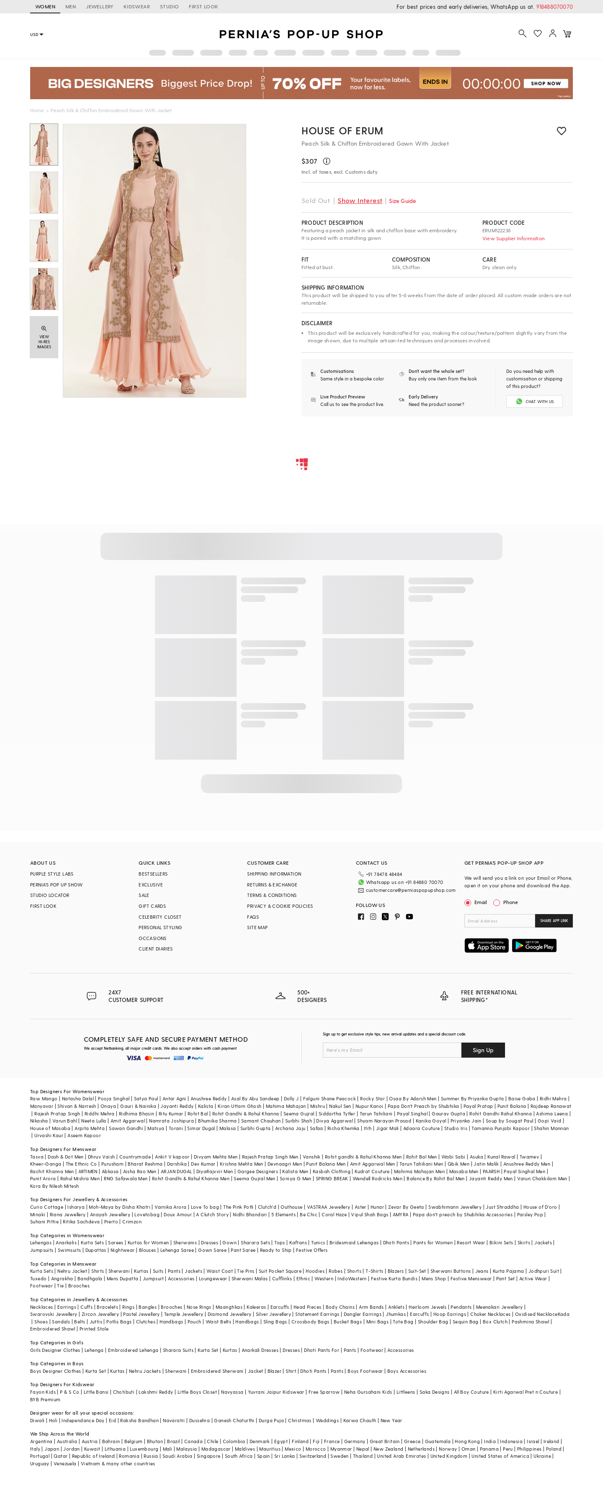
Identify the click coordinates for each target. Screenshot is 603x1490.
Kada (564, 1314)
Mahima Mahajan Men (419, 1171)
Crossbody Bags (310, 1321)
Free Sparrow (324, 1392)
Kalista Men (295, 1171)
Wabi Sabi (453, 1156)
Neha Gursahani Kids (368, 1392)
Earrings (66, 1307)
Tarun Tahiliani (376, 1113)
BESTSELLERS (153, 873)
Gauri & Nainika (138, 1106)
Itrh (368, 1128)
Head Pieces (307, 1307)
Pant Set (505, 1278)
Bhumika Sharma (217, 1120)
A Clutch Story (212, 1214)
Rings (128, 1307)
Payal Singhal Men (524, 1171)
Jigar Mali (387, 1128)
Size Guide (402, 201)
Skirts (524, 1242)
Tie (60, 1285)
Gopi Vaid (550, 1120)
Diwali (37, 1420)
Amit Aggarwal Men (372, 1163)
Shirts (97, 1271)
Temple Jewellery (183, 1314)
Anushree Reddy (209, 1098)
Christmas (300, 1420)
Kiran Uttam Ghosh (240, 1106)
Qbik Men (458, 1163)
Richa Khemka (343, 1128)
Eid (112, 1420)
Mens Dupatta (123, 1278)
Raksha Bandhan (139, 1420)
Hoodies (315, 1271)
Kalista (206, 1106)
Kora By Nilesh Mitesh (54, 1186)
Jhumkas (396, 1314)
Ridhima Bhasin (137, 1113)
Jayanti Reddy (176, 1106)
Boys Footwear (365, 1371)
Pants (174, 1271)
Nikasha (39, 1120)
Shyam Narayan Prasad (384, 1120)
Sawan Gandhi (126, 1128)
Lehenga (94, 1350)
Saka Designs (435, 1392)
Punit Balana (511, 1106)
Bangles (148, 1307)
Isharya (76, 1207)
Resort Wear (471, 1242)
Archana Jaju (290, 1128)
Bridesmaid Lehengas (354, 1242)
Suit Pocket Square (280, 1271)
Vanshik (312, 1156)
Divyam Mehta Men (215, 1156)
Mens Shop (434, 1278)
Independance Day (83, 1420)
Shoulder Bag (433, 1321)
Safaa (316, 1128)
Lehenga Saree (177, 1250)
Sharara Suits (178, 1350)
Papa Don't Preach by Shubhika (423, 1106)
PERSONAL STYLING (160, 927)
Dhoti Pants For (321, 1350)
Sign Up (483, 1049)
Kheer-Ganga (45, 1163)
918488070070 (554, 6)
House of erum (343, 130)
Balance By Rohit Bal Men (436, 1178)
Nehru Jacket (72, 1271)
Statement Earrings (317, 1314)
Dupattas (95, 1250)
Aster (360, 1207)
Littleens (406, 1392)
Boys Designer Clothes (55, 1371)
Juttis (96, 1321)
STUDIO (169, 6)
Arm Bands (371, 1307)
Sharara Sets (255, 1242)
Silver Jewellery (273, 1314)
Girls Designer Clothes (55, 1350)
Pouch (194, 1321)
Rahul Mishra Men (80, 1178)
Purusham (112, 1163)
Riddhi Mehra (100, 1113)
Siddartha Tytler (337, 1113)
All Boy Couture (471, 1392)
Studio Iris (455, 1128)
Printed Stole (94, 1328)
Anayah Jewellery (110, 1214)
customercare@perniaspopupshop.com (411, 890)
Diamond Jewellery (230, 1314)
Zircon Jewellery (100, 1314)
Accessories (181, 1278)
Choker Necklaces (490, 1314)
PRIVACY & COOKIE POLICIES (280, 906)
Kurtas (141, 1271)
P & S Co (69, 1392)
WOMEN (45, 6)
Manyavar (41, 1106)
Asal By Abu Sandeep (255, 1098)
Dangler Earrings (362, 1314)
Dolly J (291, 1098)
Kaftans (298, 1242)
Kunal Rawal (501, 1156)
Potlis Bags (118, 1321)
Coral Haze (334, 1214)
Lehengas (41, 1242)
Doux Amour (178, 1214)
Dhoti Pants (396, 1242)
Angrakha (62, 1278)
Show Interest (360, 200)
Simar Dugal (201, 1128)
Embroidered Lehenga (133, 1350)
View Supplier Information (513, 238)
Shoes (41, 1321)
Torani (176, 1128)
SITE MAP (257, 927)
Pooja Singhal (113, 1098)
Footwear (41, 1285)
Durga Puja (271, 1420)
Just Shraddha (502, 1207)
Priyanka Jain (466, 1120)
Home (37, 110)
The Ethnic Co (81, 1163)
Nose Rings (199, 1307)
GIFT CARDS (152, 906)
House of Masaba (50, 1128)
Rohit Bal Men (421, 1156)
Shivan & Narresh (76, 1106)
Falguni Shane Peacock (329, 1098)
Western (323, 1278)
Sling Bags (275, 1321)
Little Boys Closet (197, 1392)
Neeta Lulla (93, 1120)
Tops (279, 1242)
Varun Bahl (64, 1120)
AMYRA (401, 1214)
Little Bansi (96, 1392)
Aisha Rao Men (140, 1171)
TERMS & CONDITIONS (271, 895)
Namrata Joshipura (171, 1120)
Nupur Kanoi (369, 1106)
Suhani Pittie (44, 1221)
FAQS (253, 917)
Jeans (482, 1271)
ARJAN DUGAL (176, 1171)
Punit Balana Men (325, 1163)
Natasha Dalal (78, 1098)
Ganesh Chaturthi (234, 1420)
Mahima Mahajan (286, 1106)
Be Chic (308, 1214)
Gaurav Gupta (448, 1113)
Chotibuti (124, 1392)
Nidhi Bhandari (250, 1214)
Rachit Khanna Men (52, 1171)
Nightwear (123, 1250)
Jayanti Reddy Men (491, 1178)
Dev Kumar (203, 1163)
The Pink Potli (238, 1207)
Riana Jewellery (68, 1214)
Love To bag (205, 1207)
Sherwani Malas (250, 1278)
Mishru (317, 1106)
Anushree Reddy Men (526, 1163)
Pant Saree (243, 1250)
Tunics (318, 1242)
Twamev (529, 1156)
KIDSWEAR (137, 6)
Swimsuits (69, 1250)
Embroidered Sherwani (217, 1371)
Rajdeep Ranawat (551, 1106)
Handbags (171, 1321)
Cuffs (86, 1307)
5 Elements (283, 1214)
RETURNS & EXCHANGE (272, 884)
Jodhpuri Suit (543, 1271)
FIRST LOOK (203, 6)
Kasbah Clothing (331, 1171)
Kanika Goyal (431, 1120)
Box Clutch (495, 1321)
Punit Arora (43, 1178)
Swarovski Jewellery (53, 1314)
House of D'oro (540, 1207)
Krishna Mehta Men (241, 1163)
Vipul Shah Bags (369, 1214)
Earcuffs (280, 1307)
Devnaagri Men (285, 1163)
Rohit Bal (198, 1113)
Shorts (354, 1271)
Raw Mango (44, 1098)
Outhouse (291, 1207)
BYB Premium (45, 1399)
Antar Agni (174, 1098)
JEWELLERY (99, 6)
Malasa (227, 1128)
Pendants (461, 1307)
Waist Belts (218, 1321)
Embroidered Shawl (52, 1328)
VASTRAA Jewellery (328, 1207)
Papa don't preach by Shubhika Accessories (463, 1214)
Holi (53, 1420)
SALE (144, 895)
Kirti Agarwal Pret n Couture (525, 1392)
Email (476, 902)
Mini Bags (377, 1321)
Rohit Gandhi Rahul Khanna (500, 1113)
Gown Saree (212, 1250)
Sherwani (119, 1271)
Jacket (255, 1371)
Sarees (115, 1242)
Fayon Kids (43, 1392)
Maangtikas (229, 1307)
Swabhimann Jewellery (455, 1207)
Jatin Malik (486, 1163)
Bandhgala (90, 1278)
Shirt (291, 1371)
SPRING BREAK (332, 1178)
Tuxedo (38, 1278)
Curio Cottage (46, 1207)
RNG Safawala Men (125, 1178)
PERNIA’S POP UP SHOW (56, 884)
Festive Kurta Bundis (394, 1278)
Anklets (396, 1307)
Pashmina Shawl (530, 1321)
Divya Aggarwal (334, 1120)
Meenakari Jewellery (499, 1307)
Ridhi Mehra (553, 1098)
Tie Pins (245, 1271)
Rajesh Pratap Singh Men (270, 1156)
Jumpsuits (42, 1250)
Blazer (274, 1371)
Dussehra (199, 1420)
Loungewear (213, 1278)
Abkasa (110, 1171)
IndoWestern (352, 1278)
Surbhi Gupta (255, 1128)
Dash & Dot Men (66, 1156)
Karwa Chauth (359, 1420)
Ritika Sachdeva (81, 1221)
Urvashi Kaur (48, 1135)
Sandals (61, 1321)
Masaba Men (464, 1171)
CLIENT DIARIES (156, 948)
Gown (229, 1242)
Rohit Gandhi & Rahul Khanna (245, 1113)
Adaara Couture (421, 1128)
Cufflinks (282, 1278)
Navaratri (174, 1420)
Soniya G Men (296, 1178)
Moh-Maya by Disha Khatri (119, 1207)
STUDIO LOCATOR (50, 895)
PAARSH (491, 1171)
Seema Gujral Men (254, 1178)
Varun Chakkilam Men (542, 1178)
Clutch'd (267, 1207)
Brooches (79, 1285)
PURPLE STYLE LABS (52, 873)
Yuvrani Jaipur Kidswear (276, 1392)
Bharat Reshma (145, 1163)
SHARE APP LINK (554, 920)
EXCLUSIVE (151, 884)
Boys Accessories (406, 1371)
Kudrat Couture (372, 1171)
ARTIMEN (88, 1171)
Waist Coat (219, 1271)
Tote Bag (403, 1321)
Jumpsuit (153, 1278)
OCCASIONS (153, 938)
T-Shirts (374, 1271)
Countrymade (135, 1156)
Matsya (155, 1128)
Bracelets (107, 1307)
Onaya (108, 1106)
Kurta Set (208, 1350)
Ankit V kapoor (172, 1156)
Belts (79, 1321)
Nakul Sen (340, 1106)
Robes (336, 1271)
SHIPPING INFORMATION (274, 873)
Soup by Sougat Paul (509, 1120)
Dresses (209, 1242)
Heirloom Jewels (427, 1307)
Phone (510, 902)
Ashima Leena (552, 1113)
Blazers (396, 1271)
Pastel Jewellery (141, 1314)
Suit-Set (417, 1271)
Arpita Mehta (90, 1128)
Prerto (111, 1221)
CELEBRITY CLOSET (160, 917)
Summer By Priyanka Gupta (472, 1098)
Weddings (327, 1420)
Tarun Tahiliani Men (421, 1163)
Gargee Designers (257, 1171)
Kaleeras (256, 1307)
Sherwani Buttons (450, 1271)
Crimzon (132, 1221)
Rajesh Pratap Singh (57, 1113)
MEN (70, 6)
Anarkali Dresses (260, 1350)
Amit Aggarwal (128, 1120)
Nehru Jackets (145, 1371)
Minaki (37, 1214)
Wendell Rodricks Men (377, 1178)
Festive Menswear (471, 1278)
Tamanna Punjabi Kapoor (501, 1128)
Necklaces (41, 1307)
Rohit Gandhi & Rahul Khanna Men (190, 1178)
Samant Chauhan (261, 1120)
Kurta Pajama (508, 1271)
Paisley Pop (530, 1214)
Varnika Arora (170, 1207)
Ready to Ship (276, 1250)
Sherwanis (185, 1242)
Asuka (476, 1156)
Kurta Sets (92, 1242)
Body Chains (340, 1307)
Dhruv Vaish (101, 1156)
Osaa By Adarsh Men (412, 1098)
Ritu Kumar (171, 1113)
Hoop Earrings (449, 1314)
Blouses (147, 1250)
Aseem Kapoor (84, 1135)
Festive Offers (312, 1250)
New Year (391, 1420)
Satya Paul (146, 1098)
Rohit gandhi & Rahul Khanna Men (363, 1156)
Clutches (145, 1321)
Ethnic (303, 1278)
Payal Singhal (412, 1113)
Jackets (543, 1242)
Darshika (177, 1163)
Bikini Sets (501, 1242)
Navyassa (232, 1392)
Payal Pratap (478, 1106)
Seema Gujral (298, 1113)
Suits (158, 1271)
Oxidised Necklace (536, 1314)
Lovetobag (147, 1214)
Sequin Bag (466, 1321)
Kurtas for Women (148, 1242)
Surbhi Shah (298, 1120)
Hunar (377, 1207)
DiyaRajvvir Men (214, 1171)
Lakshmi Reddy (156, 1392)
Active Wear (533, 1278)
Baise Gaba (522, 1098)
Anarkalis (66, 1242)
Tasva (37, 1156)
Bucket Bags (348, 1321)
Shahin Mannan (551, 1128)
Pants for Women (433, 1242)
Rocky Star (372, 1098)
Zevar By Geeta (406, 1207)
